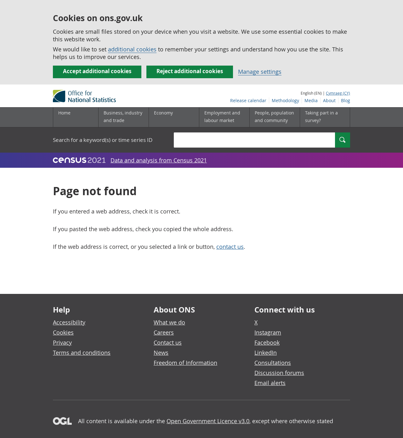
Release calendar (248, 100)
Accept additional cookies (97, 71)
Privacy (62, 342)
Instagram (267, 332)
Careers (164, 332)
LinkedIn (265, 352)
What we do (169, 322)
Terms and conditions (82, 352)
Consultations (272, 362)
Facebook (267, 342)
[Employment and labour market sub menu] (224, 117)
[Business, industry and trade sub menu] (123, 117)
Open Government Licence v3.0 (208, 421)
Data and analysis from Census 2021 (159, 160)
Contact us (168, 342)
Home (64, 113)
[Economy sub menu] (174, 117)
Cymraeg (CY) (338, 93)
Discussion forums (279, 373)
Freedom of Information (185, 362)
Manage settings (259, 71)
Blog (345, 100)
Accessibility (69, 322)
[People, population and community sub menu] (274, 117)
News (161, 352)
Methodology (285, 100)
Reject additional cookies (189, 71)
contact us (230, 246)
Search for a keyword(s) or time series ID (102, 139)
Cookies (63, 332)
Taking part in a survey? (321, 116)
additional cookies (132, 49)
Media (311, 100)
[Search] (342, 140)
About (329, 100)
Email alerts (270, 383)
